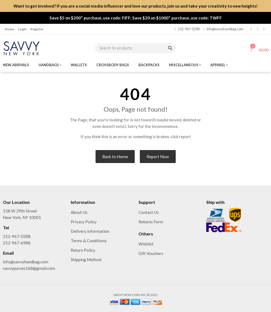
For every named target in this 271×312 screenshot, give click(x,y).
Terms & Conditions (89, 240)
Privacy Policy (84, 221)
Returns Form (150, 221)
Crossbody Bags (112, 65)
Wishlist (146, 243)
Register (37, 29)
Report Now (158, 156)
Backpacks (149, 65)
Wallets (79, 65)
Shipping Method (86, 259)
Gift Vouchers (150, 253)
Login (22, 29)
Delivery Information (90, 231)
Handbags (49, 65)
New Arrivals (16, 65)
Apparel (217, 65)
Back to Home (115, 156)
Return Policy (83, 250)
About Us (79, 212)
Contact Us (148, 212)
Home (9, 29)
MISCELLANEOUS (183, 65)
